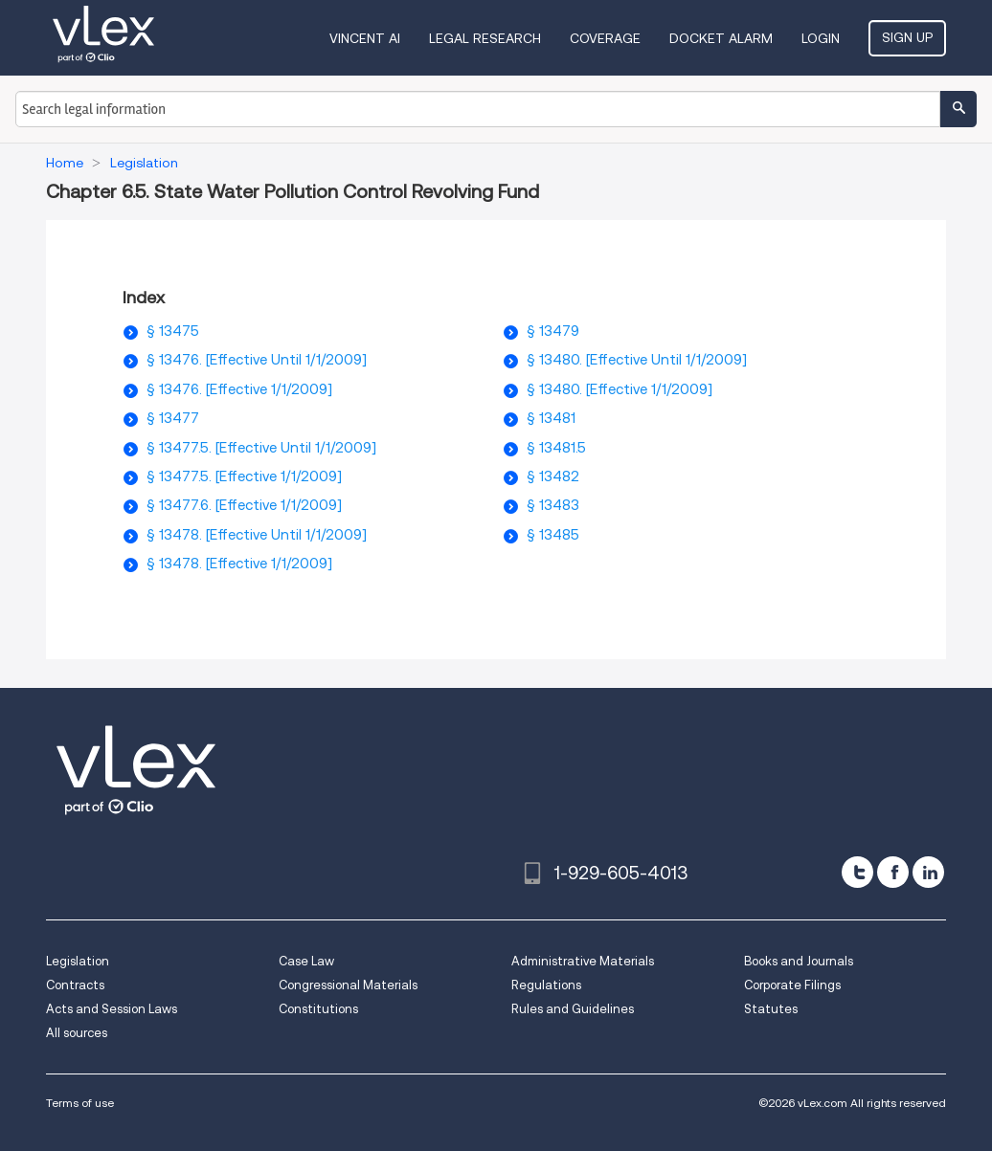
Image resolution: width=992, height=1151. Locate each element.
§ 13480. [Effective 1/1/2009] (619, 389)
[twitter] (857, 872)
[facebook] (893, 872)
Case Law (306, 961)
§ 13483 (553, 505)
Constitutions (318, 1009)
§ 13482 (553, 476)
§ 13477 (173, 418)
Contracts (75, 985)
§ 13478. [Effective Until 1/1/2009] (257, 534)
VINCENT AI (364, 38)
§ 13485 (553, 534)
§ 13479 (553, 331)
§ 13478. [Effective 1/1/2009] (239, 563)
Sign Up (907, 37)
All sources (76, 1033)
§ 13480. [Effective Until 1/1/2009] (637, 359)
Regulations (546, 985)
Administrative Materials (582, 961)
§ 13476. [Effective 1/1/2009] (239, 389)
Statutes (771, 1009)
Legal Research (485, 38)
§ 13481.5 (556, 447)
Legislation (77, 961)
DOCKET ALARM (721, 38)
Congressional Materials (348, 985)
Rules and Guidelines (572, 1009)
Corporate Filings (792, 985)
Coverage (605, 38)
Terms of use (80, 1102)
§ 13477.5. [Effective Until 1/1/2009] (261, 447)
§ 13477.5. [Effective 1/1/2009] (244, 476)
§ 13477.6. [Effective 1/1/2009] (244, 505)
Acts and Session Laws (111, 1009)
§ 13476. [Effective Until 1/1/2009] (257, 359)
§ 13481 (551, 418)
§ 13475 (173, 331)
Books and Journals (798, 961)
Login (820, 38)
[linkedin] (928, 872)
